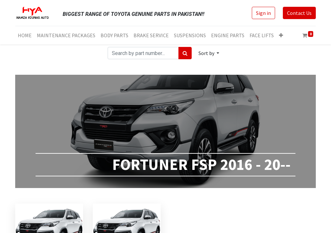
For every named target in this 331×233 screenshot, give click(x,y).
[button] (281, 35)
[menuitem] (24, 35)
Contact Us (299, 13)
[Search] (185, 53)
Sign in (263, 13)
